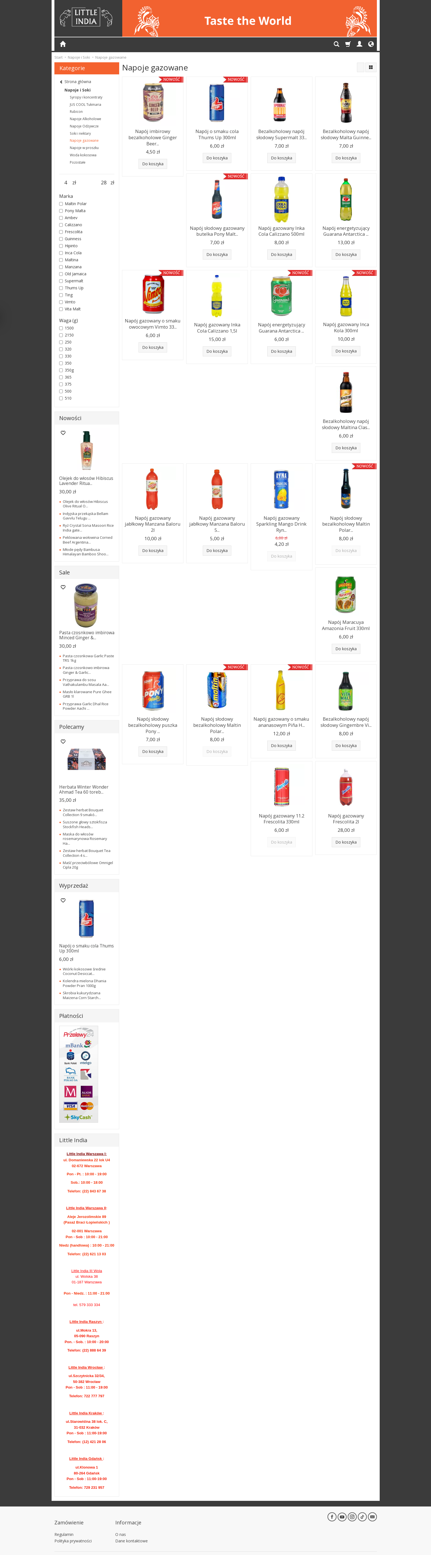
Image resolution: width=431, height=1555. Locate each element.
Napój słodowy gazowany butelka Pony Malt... (217, 228)
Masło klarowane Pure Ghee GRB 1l (87, 694)
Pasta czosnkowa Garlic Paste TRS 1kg (88, 658)
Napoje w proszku (84, 147)
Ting (66, 294)
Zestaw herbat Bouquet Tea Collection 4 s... (86, 853)
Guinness (70, 238)
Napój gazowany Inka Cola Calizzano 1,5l (217, 322)
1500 (66, 328)
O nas (120, 1526)
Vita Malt (70, 309)
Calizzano (70, 224)
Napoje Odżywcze (84, 126)
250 (65, 342)
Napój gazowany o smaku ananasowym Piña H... (281, 708)
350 (65, 363)
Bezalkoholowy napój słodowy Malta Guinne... (346, 133)
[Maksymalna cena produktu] (103, 183)
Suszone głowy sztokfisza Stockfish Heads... (85, 824)
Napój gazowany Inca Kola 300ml (346, 322)
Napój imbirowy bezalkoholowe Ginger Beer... (153, 136)
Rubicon (76, 111)
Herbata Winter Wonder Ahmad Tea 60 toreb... (84, 789)
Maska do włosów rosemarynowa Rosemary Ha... (85, 839)
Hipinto (68, 245)
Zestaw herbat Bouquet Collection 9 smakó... (83, 812)
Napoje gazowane (84, 140)
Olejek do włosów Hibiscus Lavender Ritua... (86, 480)
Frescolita (70, 231)
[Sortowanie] (360, 67)
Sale (64, 572)
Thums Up (71, 287)
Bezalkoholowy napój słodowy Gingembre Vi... (346, 708)
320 (65, 349)
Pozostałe (78, 162)
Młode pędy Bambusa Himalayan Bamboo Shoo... (86, 551)
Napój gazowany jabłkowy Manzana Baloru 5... (217, 512)
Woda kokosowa (83, 155)
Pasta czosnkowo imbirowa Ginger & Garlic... (86, 670)
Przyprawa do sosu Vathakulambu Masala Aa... (86, 682)
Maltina (68, 259)
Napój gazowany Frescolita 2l (346, 803)
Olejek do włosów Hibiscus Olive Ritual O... (85, 504)
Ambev (68, 217)
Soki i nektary (80, 133)
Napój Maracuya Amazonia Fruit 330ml (346, 613)
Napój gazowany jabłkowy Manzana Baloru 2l (152, 512)
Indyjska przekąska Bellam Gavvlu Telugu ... (85, 516)
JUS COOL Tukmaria (85, 104)
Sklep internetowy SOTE (358, 1549)
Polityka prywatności (73, 1533)
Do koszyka (152, 161)
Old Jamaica (72, 273)
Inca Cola (70, 252)
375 (65, 384)
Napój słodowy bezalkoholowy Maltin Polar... (346, 515)
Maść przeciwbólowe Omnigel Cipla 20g (88, 865)
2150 (66, 335)
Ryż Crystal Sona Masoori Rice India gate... (88, 527)
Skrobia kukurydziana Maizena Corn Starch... (82, 995)
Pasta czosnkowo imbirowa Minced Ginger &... (86, 635)
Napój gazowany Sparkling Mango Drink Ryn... (281, 512)
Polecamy (71, 726)
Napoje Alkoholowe (85, 118)
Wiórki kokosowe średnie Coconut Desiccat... (84, 971)
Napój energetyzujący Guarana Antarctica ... (346, 228)
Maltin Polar (73, 203)
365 (65, 377)
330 (65, 356)
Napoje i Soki (77, 90)
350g (66, 370)
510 (65, 398)
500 (65, 391)
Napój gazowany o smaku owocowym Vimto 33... (153, 318)
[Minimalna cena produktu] (65, 183)
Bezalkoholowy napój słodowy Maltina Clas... (345, 417)
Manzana (70, 266)
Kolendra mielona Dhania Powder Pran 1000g (84, 983)
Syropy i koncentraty (86, 97)
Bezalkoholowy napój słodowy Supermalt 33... (281, 133)
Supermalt (71, 280)
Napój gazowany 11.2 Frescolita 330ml (281, 803)
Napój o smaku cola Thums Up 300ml (217, 133)
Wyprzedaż (73, 885)
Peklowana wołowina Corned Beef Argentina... (87, 539)
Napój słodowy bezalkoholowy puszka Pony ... (153, 711)
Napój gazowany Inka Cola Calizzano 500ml (281, 228)
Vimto (67, 301)
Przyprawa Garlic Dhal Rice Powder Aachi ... (86, 706)
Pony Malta (72, 210)
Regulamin (63, 1526)
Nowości (70, 418)
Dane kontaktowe (131, 1533)
